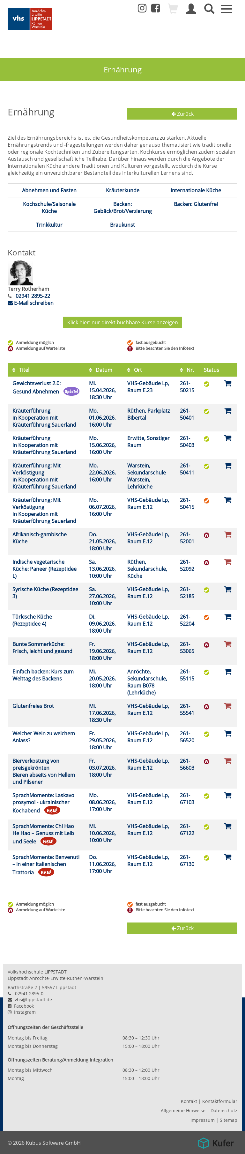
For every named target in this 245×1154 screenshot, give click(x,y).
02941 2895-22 (32, 295)
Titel (20, 369)
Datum (100, 369)
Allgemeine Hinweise (183, 1110)
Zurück (182, 113)
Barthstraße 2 (22, 987)
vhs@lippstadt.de (30, 999)
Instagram (22, 1012)
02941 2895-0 (29, 993)
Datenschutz (224, 1110)
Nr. (187, 369)
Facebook (21, 1006)
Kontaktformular (219, 1101)
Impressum (202, 1120)
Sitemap (228, 1120)
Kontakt (189, 1101)
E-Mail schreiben (31, 302)
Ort (134, 369)
